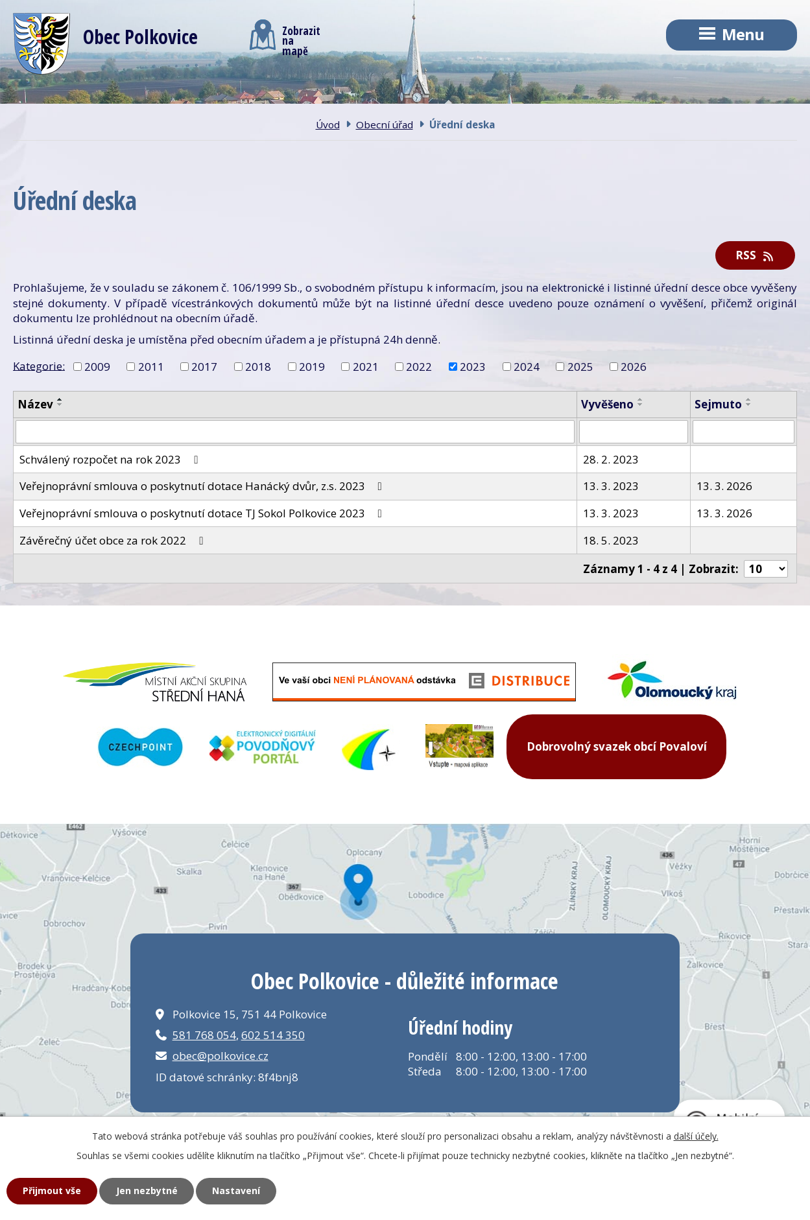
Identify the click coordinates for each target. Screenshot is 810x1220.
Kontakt (417, 97)
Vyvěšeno (607, 404)
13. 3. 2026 (724, 485)
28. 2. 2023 (611, 459)
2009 (97, 366)
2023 (473, 366)
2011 (151, 366)
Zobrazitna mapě (285, 37)
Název (35, 404)
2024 (527, 366)
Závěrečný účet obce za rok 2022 (113, 540)
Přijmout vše (52, 1190)
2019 (312, 366)
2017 (204, 366)
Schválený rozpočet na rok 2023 (111, 459)
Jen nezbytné (147, 1190)
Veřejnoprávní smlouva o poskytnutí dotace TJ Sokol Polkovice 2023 (203, 513)
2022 (419, 366)
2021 (366, 366)
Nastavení (236, 1190)
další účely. (696, 1136)
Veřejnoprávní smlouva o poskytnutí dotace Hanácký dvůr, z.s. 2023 (203, 485)
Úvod (53, 97)
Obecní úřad (284, 97)
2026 (634, 366)
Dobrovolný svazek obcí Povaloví (617, 746)
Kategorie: (39, 365)
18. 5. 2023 (611, 540)
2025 (580, 366)
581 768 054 (204, 1034)
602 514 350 (273, 1034)
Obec (159, 97)
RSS (755, 255)
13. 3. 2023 (611, 485)
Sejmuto (718, 404)
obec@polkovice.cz (220, 1055)
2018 (258, 366)
